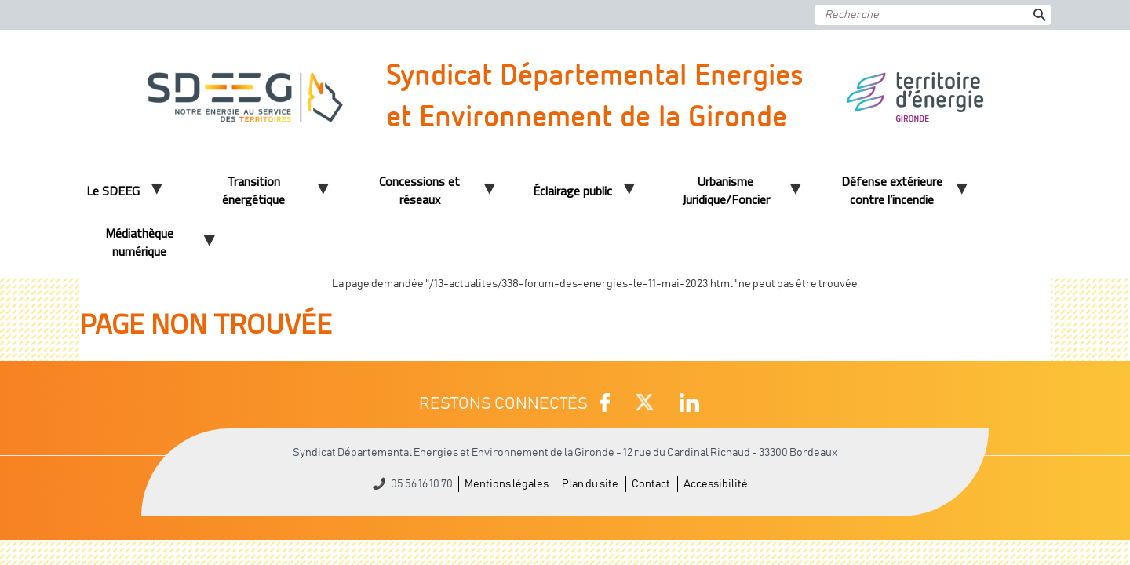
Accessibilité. (716, 484)
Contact (651, 484)
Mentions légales (507, 484)
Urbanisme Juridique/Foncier (726, 190)
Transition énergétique (253, 190)
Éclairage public (572, 190)
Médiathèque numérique (139, 242)
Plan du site (590, 484)
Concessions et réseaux (419, 190)
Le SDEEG (113, 190)
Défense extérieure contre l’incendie (891, 190)
